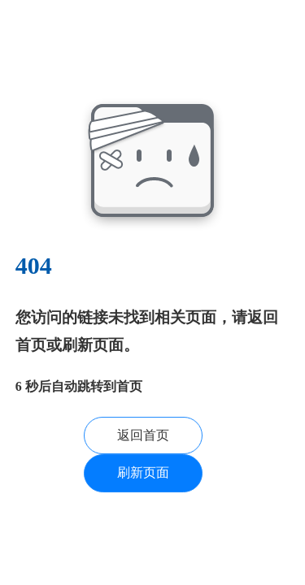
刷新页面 (143, 472)
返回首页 (143, 435)
